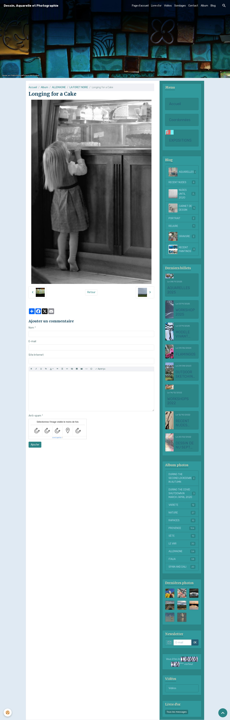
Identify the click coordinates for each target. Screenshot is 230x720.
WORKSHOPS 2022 (178, 401)
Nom (31, 327)
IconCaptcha (56, 437)
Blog (213, 5)
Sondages (180, 5)
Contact (193, 5)
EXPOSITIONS (180, 140)
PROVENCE (182, 528)
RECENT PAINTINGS (182, 249)
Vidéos (168, 5)
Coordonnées (179, 120)
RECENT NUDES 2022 (182, 423)
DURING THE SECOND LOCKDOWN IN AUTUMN (182, 478)
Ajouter (35, 444)
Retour (91, 292)
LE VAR (182, 543)
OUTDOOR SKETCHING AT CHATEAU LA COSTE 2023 (185, 374)
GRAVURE (182, 236)
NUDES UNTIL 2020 (182, 194)
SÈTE (182, 536)
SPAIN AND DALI (182, 567)
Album (204, 5)
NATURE (182, 513)
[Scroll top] (222, 712)
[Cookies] (8, 712)
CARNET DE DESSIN (182, 207)
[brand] (31, 6)
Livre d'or (156, 5)
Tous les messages (177, 712)
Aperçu (100, 369)
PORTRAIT (182, 218)
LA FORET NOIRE (79, 87)
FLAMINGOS (186, 354)
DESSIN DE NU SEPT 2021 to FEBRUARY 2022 (185, 445)
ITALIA (182, 559)
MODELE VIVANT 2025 (183, 334)
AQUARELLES (183, 171)
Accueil (33, 87)
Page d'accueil (140, 5)
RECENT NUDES (182, 182)
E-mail (32, 341)
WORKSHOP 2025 (185, 312)
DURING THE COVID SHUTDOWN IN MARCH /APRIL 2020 (182, 493)
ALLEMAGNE (59, 87)
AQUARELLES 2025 (178, 290)
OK (195, 642)
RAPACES (182, 520)
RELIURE (182, 226)
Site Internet (36, 354)
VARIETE (182, 505)
